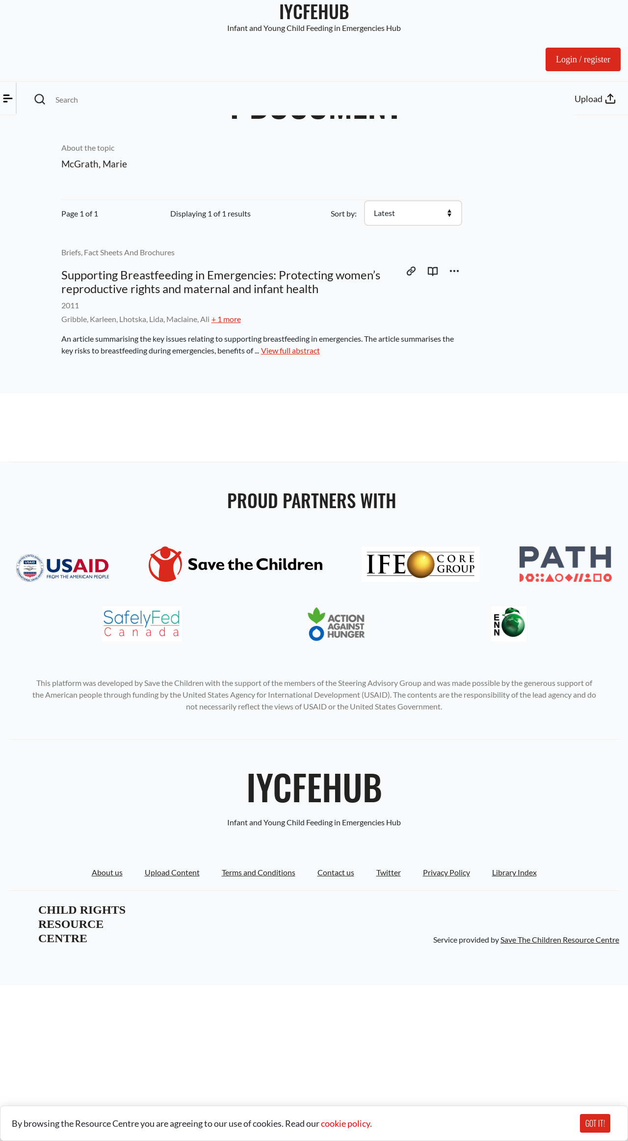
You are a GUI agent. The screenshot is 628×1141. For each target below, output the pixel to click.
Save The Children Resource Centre (559, 1095)
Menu (31, 51)
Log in (546, 51)
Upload (596, 51)
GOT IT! (595, 1123)
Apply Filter (37, 185)
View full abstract (400, 371)
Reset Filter (97, 185)
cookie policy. (346, 1123)
